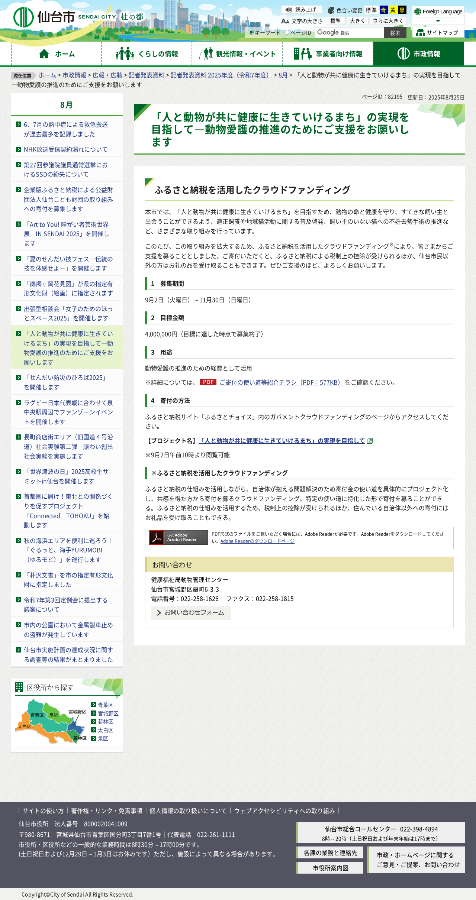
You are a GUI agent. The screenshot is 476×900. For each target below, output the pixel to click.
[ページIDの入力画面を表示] (286, 32)
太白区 (105, 730)
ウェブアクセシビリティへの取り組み (284, 810)
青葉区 (105, 704)
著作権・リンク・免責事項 (106, 810)
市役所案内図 (330, 867)
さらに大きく (388, 20)
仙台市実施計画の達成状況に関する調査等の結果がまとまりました (68, 654)
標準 (371, 9)
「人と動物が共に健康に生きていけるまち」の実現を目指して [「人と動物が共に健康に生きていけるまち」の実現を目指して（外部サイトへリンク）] (282, 440)
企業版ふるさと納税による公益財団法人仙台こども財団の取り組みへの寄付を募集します (68, 199)
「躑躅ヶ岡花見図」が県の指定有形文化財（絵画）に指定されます (68, 288)
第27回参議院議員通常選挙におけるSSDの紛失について (66, 169)
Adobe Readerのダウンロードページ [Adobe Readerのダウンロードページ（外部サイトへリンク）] (258, 541)
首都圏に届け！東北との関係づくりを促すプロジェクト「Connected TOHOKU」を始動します (68, 510)
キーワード (265, 32)
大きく (358, 20)
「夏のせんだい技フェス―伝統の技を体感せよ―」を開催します (68, 263)
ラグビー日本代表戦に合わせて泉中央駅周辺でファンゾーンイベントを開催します (68, 412)
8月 (283, 74)
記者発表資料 (146, 74)
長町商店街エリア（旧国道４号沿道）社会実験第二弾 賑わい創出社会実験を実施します (68, 446)
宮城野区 (108, 713)
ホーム (47, 74)
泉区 (103, 738)
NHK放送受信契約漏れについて (66, 149)
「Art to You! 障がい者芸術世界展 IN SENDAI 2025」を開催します (66, 233)
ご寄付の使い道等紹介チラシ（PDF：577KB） (281, 382)
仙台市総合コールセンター (360, 828)
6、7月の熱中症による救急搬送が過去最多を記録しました (66, 129)
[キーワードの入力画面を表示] (251, 32)
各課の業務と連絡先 (330, 852)
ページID (297, 32)
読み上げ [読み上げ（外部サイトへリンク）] (305, 9)
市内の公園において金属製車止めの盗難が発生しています (68, 629)
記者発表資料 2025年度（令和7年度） (221, 74)
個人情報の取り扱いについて (188, 810)
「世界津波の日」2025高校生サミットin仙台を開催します (66, 476)
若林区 (105, 721)
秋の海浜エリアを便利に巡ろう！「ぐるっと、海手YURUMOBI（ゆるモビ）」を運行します (68, 550)
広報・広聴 (107, 74)
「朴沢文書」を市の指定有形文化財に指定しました (68, 579)
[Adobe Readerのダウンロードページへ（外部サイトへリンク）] (178, 534)
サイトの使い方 (43, 810)
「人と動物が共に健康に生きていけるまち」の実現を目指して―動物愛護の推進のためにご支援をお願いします (68, 347)
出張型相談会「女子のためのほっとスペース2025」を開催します (68, 313)
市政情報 (74, 74)
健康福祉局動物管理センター (189, 579)
